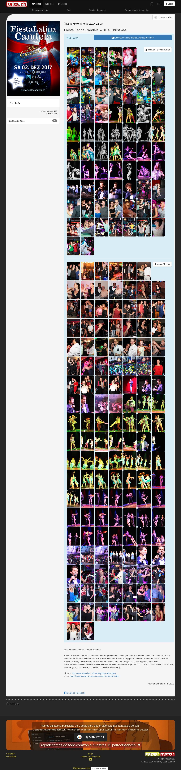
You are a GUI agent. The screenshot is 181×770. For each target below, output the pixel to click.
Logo (90, 754)
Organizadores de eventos (137, 10)
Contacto (10, 754)
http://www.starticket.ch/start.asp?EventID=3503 (94, 673)
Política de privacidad (90, 756)
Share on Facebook (74, 693)
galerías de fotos (33, 120)
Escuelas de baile (40, 10)
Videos (62, 4)
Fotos (49, 4)
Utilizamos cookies (82, 768)
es (159, 4)
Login (169, 4)
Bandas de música (97, 10)
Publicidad (11, 756)
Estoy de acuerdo (99, 768)
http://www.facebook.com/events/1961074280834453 (94, 676)
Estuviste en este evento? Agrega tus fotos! (133, 38)
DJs (68, 10)
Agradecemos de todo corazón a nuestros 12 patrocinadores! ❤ (90, 745)
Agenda (36, 4)
